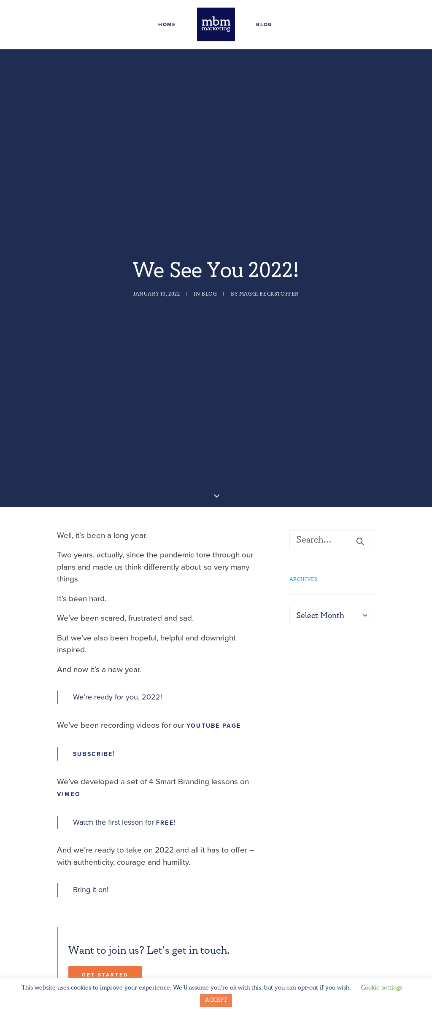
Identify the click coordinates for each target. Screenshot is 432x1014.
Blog (264, 24)
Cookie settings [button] (381, 988)
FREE (164, 802)
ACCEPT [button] (216, 1000)
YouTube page (213, 705)
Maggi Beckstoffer (269, 284)
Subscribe (93, 734)
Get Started (105, 955)
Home (167, 24)
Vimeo (69, 774)
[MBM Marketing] (216, 24)
